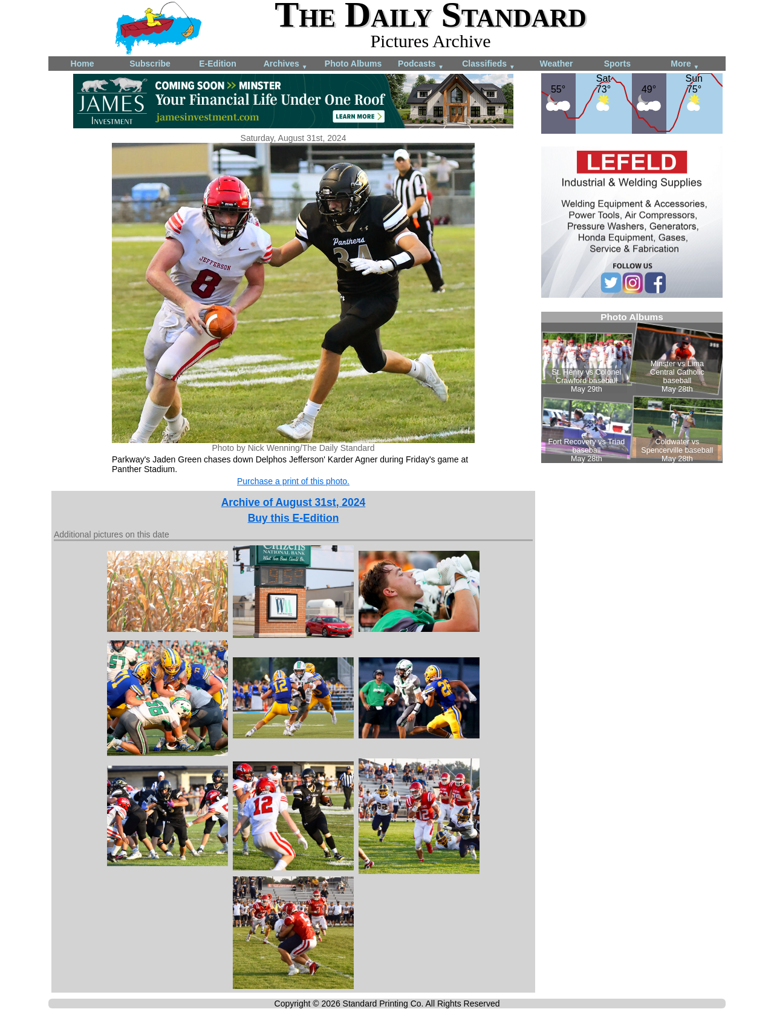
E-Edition (217, 63)
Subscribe (150, 63)
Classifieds (488, 64)
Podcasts (421, 64)
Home (82, 63)
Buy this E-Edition (293, 518)
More (685, 64)
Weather (556, 63)
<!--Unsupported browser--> (632, 387)
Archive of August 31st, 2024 (293, 502)
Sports (617, 63)
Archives (286, 64)
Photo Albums (353, 63)
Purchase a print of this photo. (293, 481)
